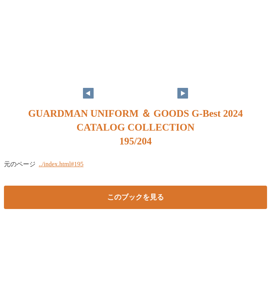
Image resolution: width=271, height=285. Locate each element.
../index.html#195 (61, 164)
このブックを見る (135, 197)
